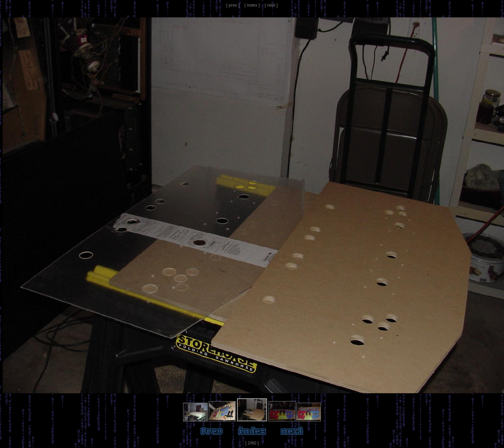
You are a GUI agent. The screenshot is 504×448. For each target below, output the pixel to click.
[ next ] (271, 5)
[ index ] (252, 5)
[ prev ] (233, 5)
